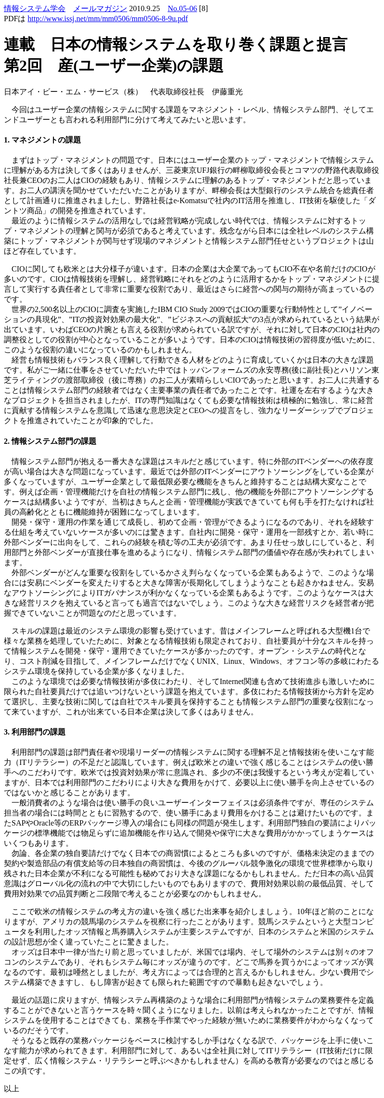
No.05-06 (182, 8)
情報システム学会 (35, 8)
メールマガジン (100, 8)
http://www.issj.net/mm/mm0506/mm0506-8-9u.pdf (107, 18)
